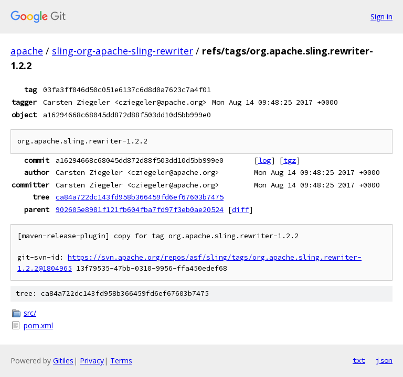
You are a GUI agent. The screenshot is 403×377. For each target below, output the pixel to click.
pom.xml (38, 325)
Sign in (381, 16)
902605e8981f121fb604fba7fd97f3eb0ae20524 (140, 209)
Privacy (92, 360)
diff (240, 209)
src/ (30, 313)
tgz (289, 160)
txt (359, 360)
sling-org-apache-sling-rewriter (122, 51)
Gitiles (63, 360)
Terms (121, 360)
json (384, 360)
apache (26, 51)
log (264, 160)
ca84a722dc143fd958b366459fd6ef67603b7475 (140, 197)
